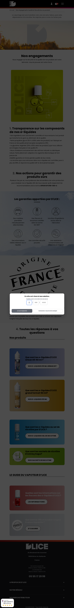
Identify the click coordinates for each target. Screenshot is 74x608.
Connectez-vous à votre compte (47, 311)
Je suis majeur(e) (22, 311)
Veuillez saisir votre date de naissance (37, 299)
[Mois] (36, 302)
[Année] (43, 302)
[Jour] (29, 302)
